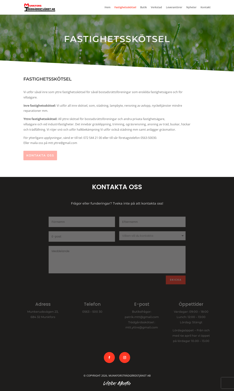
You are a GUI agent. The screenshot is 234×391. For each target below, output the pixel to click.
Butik (143, 7)
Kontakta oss (40, 155)
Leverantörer (174, 7)
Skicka (176, 280)
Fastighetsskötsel (125, 7)
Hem (107, 7)
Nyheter (191, 7)
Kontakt (206, 7)
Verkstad (156, 7)
